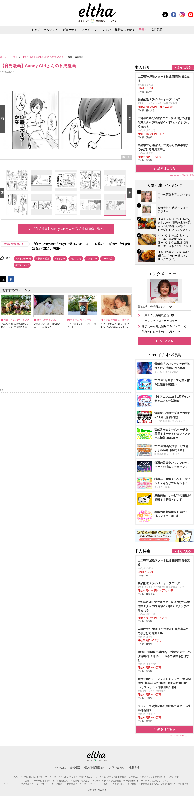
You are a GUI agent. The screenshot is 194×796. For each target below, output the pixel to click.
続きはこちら (166, 168)
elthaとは (60, 767)
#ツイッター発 (23, 258)
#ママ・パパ (22, 265)
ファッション (102, 29)
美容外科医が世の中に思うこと (161, 331)
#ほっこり (60, 258)
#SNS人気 (107, 258)
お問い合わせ (117, 767)
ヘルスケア (51, 29)
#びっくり (91, 258)
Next (130, 119)
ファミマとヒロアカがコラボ (160, 320)
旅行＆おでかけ (124, 29)
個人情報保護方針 (94, 767)
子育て (143, 29)
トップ (35, 29)
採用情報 (134, 767)
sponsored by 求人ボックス (182, 175)
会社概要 (75, 767)
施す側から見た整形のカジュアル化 (164, 326)
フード (86, 29)
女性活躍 (157, 29)
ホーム (4, 57)
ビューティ (70, 29)
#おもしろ (75, 258)
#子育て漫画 (42, 258)
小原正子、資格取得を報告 (158, 315)
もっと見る (166, 340)
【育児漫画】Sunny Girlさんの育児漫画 (43, 57)
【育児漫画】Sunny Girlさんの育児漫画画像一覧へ (68, 229)
